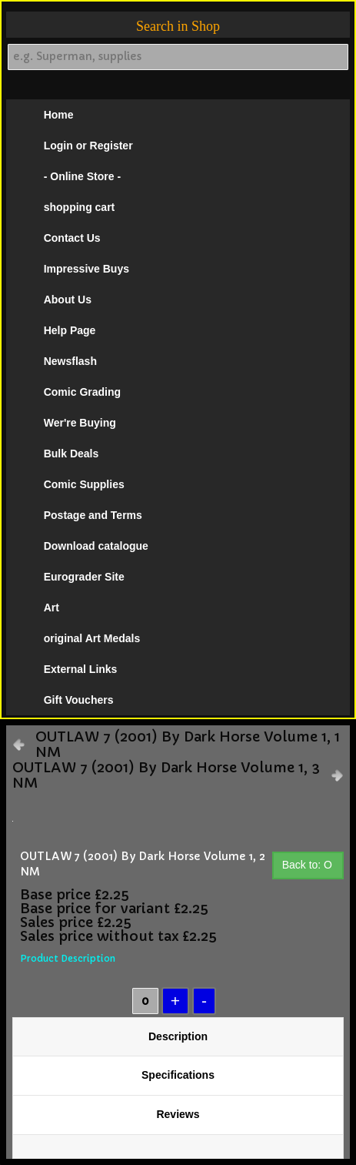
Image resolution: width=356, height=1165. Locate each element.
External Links (81, 669)
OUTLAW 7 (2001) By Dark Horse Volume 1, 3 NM (166, 775)
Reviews (177, 1114)
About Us (67, 299)
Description (178, 1036)
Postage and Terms (93, 515)
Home (59, 115)
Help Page (70, 330)
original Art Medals (92, 638)
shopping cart (79, 207)
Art (51, 607)
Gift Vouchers (79, 700)
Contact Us (72, 238)
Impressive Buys (86, 269)
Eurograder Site (84, 577)
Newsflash (70, 361)
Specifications (178, 1075)
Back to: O (307, 865)
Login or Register (88, 145)
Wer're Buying (80, 423)
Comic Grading (82, 392)
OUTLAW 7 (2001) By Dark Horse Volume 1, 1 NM (187, 744)
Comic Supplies (84, 484)
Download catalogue (96, 546)
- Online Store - (82, 176)
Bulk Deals (71, 453)
